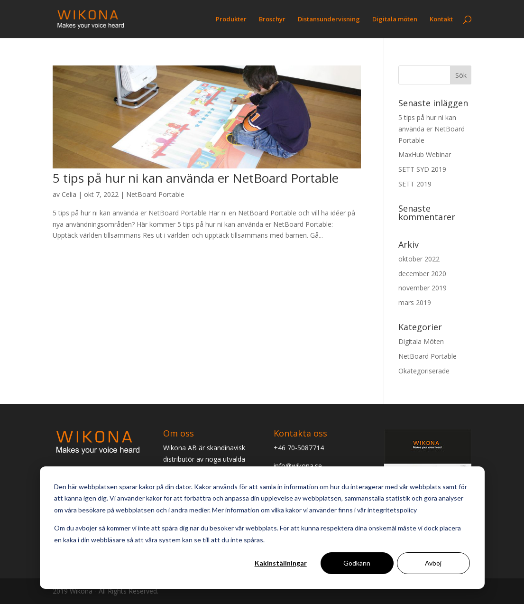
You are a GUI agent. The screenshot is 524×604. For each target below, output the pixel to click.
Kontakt (441, 19)
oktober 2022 (419, 258)
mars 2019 (414, 302)
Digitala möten (394, 19)
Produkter (231, 19)
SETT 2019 (415, 183)
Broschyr (272, 19)
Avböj (433, 563)
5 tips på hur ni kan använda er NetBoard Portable (196, 177)
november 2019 (422, 287)
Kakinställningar (281, 563)
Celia (69, 194)
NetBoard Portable (155, 194)
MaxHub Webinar (424, 154)
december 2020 (422, 273)
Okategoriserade (424, 370)
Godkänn (356, 563)
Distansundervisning (329, 19)
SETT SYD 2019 (422, 169)
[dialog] (262, 527)
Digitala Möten (421, 341)
